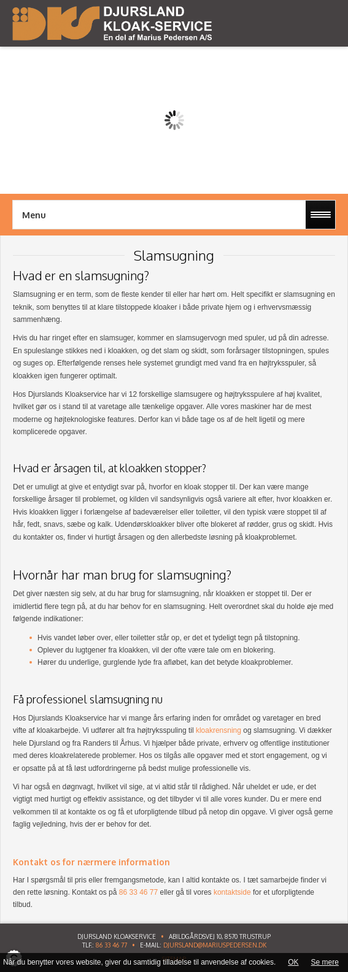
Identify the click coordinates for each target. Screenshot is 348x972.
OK (293, 962)
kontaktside (232, 892)
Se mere (325, 962)
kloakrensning (218, 730)
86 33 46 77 (111, 945)
